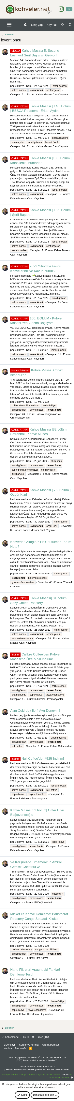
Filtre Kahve (41, 957)
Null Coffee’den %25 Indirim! (37, 758)
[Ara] (70, 25)
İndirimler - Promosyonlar (48, 698)
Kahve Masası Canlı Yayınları (52, 94)
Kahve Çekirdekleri (61, 746)
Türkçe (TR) (40, 1036)
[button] (9, 25)
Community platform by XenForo (37, 1057)
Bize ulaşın (10, 1044)
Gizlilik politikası (51, 1044)
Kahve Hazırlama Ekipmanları (36, 1014)
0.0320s (64, 1074)
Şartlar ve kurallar (29, 1044)
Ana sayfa (20, 1048)
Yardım (8, 1048)
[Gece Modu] (25, 25)
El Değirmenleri (43, 902)
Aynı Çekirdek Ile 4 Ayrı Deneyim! (35, 710)
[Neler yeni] (62, 25)
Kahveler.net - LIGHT (15, 1036)
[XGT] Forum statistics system (37, 1060)
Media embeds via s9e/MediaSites (53, 1069)
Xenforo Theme (20, 1069)
